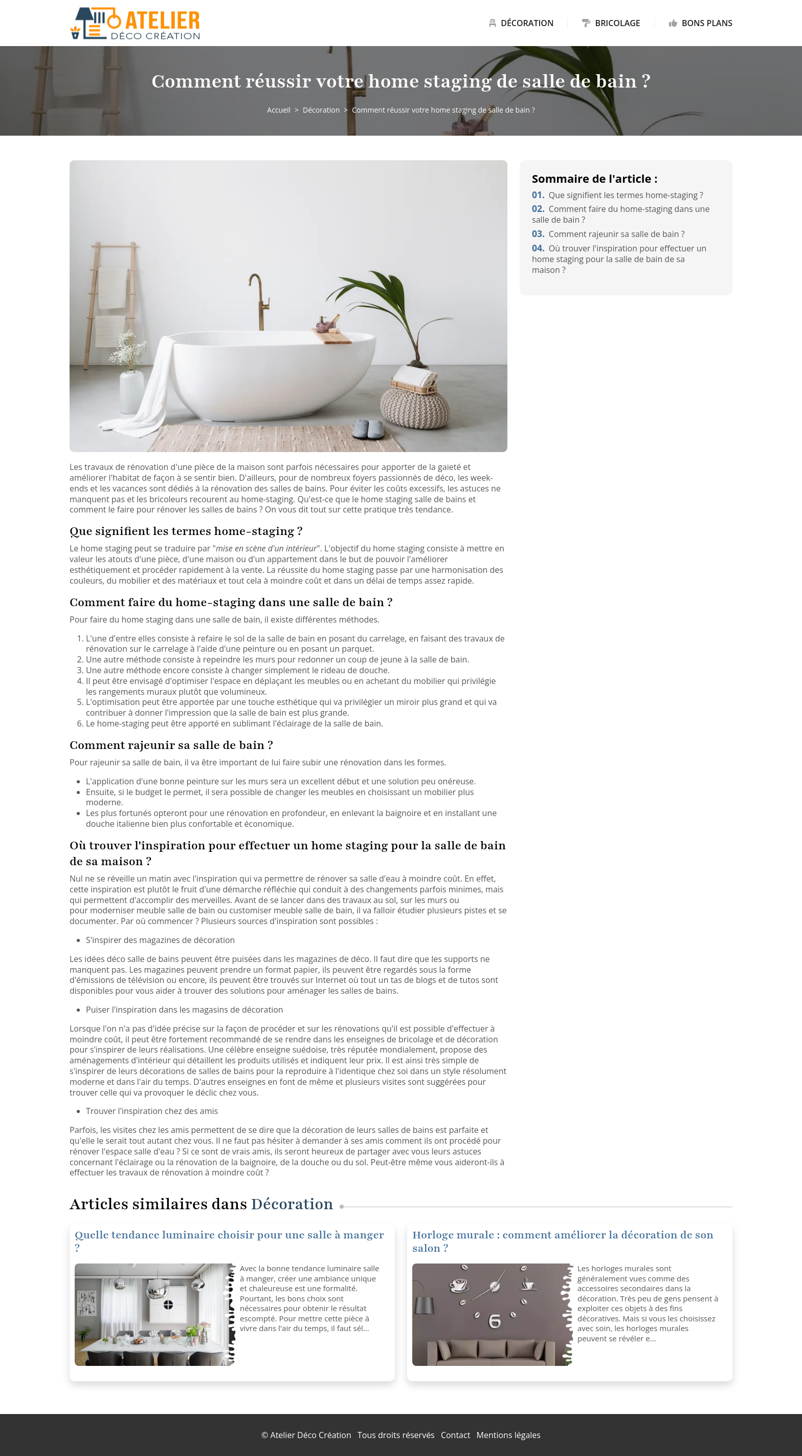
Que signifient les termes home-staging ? (617, 195)
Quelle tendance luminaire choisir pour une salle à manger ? (229, 1242)
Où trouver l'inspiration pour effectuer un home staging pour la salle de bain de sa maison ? (619, 259)
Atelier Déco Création (311, 1435)
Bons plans (700, 23)
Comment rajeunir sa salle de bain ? (608, 234)
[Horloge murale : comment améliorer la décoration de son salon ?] (491, 1315)
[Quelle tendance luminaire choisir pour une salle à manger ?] (153, 1315)
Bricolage (611, 23)
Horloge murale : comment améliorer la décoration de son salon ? (563, 1242)
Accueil (279, 110)
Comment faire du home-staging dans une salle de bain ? (620, 214)
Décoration (521, 23)
